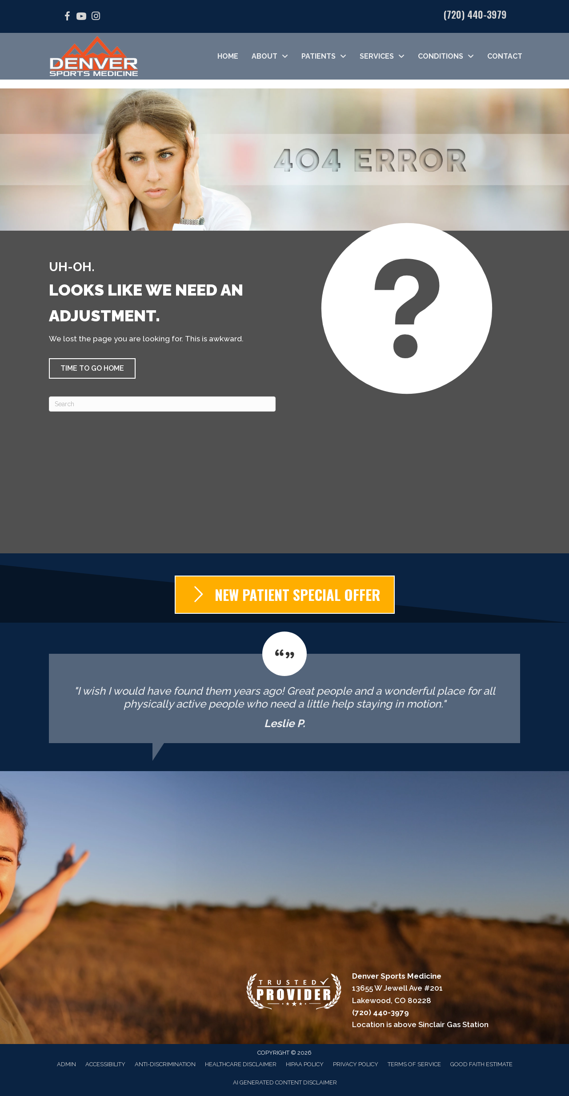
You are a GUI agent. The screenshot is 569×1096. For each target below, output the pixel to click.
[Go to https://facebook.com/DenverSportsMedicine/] (67, 17)
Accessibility (105, 1064)
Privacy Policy (355, 1064)
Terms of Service (414, 1064)
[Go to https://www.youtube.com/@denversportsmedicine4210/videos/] (81, 17)
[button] (92, 368)
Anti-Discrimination (165, 1064)
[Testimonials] (284, 687)
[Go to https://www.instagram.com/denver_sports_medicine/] (95, 17)
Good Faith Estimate (481, 1064)
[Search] (162, 404)
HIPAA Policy (305, 1064)
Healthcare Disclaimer (240, 1064)
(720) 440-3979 (475, 14)
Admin (66, 1064)
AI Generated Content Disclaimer (285, 1082)
